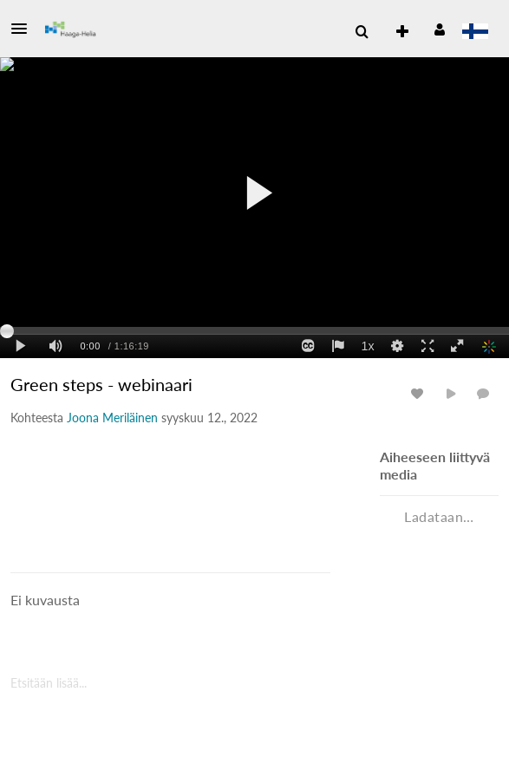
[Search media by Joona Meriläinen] (112, 417)
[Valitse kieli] (475, 32)
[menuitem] (361, 32)
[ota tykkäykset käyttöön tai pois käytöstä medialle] (419, 393)
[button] (24, 28)
